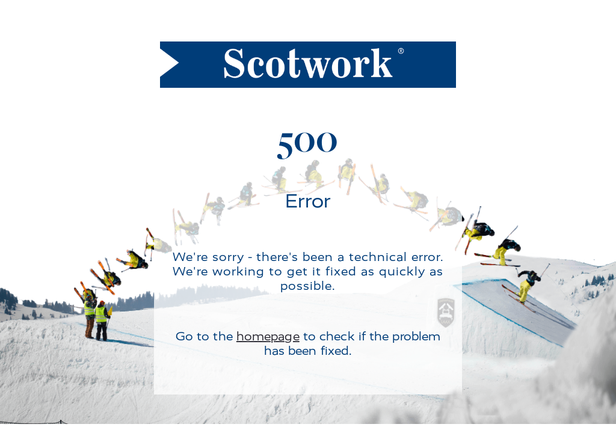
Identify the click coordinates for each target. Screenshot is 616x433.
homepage (268, 336)
